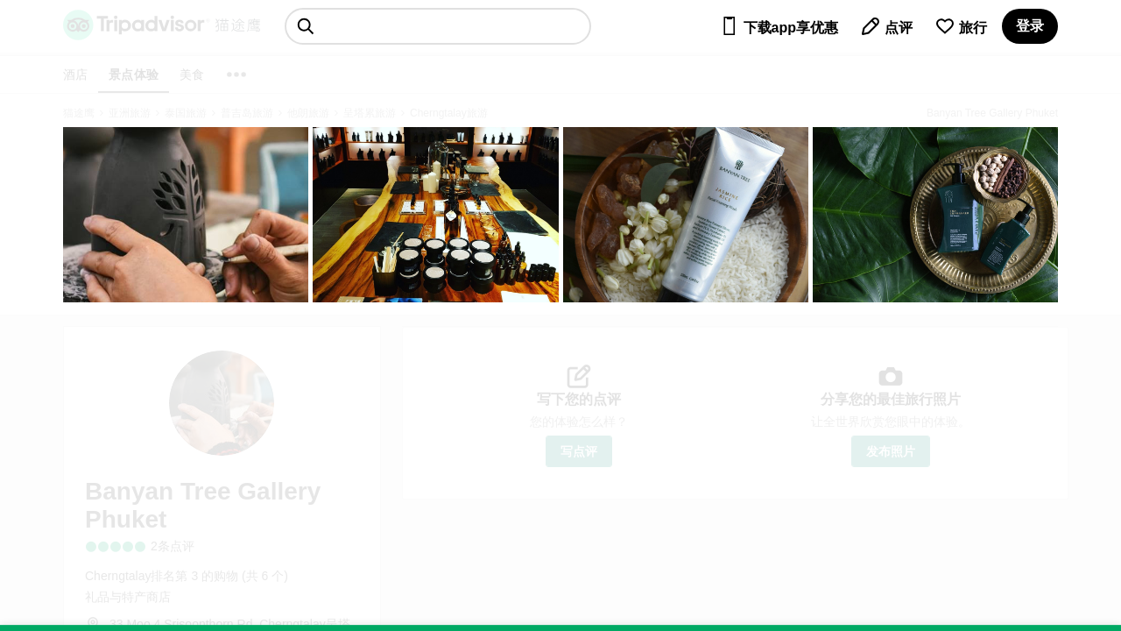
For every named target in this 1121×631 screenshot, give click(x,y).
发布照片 (890, 451)
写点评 (578, 451)
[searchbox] (438, 26)
